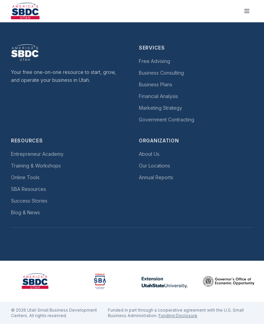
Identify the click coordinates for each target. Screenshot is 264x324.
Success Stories (29, 201)
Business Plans (155, 84)
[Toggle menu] (247, 11)
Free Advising (154, 61)
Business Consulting (161, 73)
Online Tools (25, 177)
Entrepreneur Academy (37, 154)
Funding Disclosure (177, 315)
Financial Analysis (158, 96)
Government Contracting (166, 119)
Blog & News (25, 212)
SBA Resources (28, 189)
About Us (149, 154)
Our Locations (154, 166)
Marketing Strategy (160, 108)
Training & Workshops (36, 166)
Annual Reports (156, 177)
